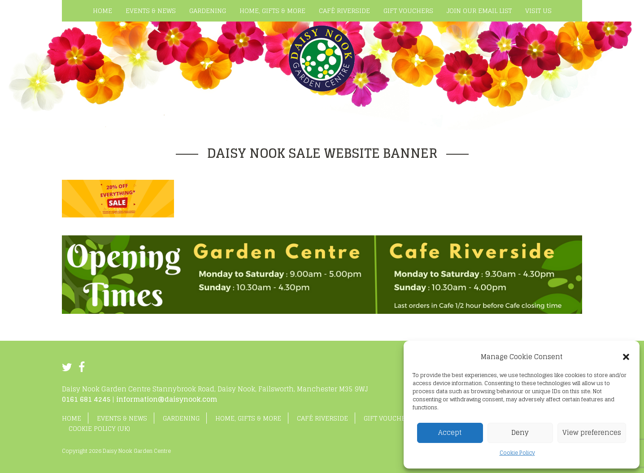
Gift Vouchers (388, 418)
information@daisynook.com (166, 399)
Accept (449, 432)
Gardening (181, 418)
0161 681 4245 (86, 399)
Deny (520, 432)
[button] (626, 356)
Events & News (122, 418)
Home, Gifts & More (248, 418)
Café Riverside (322, 418)
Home (71, 418)
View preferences (591, 432)
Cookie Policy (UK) (99, 428)
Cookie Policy (517, 452)
